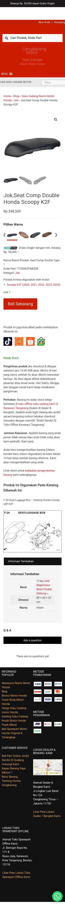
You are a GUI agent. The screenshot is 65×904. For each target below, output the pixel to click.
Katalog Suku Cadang (15, 703)
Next (56, 222)
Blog (4, 678)
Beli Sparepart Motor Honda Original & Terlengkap (14, 720)
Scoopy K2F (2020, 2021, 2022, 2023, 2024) (33, 272)
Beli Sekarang (20, 291)
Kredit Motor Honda (14, 708)
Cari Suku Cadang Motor (15, 69)
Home (7, 83)
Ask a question (32, 627)
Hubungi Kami (10, 751)
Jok (16, 87)
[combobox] (32, 25)
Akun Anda (44, 9)
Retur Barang (10, 764)
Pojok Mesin (9, 712)
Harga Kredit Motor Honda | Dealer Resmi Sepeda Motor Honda (33, 18)
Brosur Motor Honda (14, 683)
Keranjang (59, 9)
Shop (16, 83)
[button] (4, 61)
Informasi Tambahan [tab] (21, 548)
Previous (4, 222)
